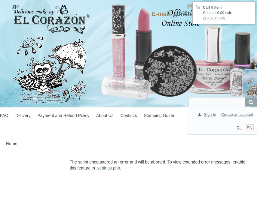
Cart (206, 7)
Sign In (210, 114)
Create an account (237, 114)
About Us (105, 115)
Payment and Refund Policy (63, 115)
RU (240, 127)
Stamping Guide (159, 115)
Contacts (129, 115)
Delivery (23, 115)
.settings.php (108, 168)
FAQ (4, 115)
